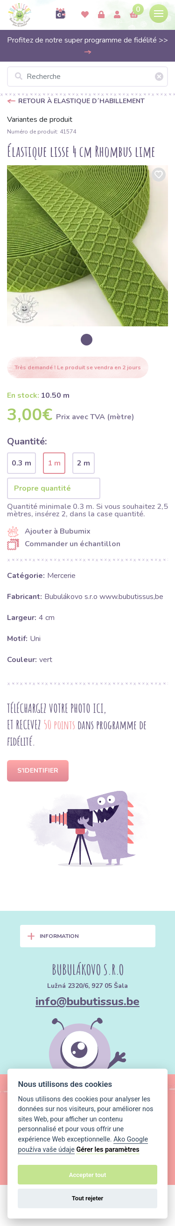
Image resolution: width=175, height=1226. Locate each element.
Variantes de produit (39, 119)
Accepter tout (87, 1174)
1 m (54, 463)
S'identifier (37, 770)
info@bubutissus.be (87, 1001)
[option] (87, 245)
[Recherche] (87, 76)
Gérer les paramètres (107, 1150)
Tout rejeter (88, 1198)
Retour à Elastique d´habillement (81, 101)
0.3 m (21, 463)
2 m (83, 463)
